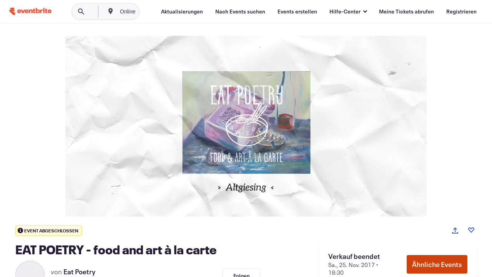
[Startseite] (30, 11)
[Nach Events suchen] (240, 11)
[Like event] (471, 230)
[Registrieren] (461, 11)
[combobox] (153, 11)
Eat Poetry (79, 271)
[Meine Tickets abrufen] (406, 11)
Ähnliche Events (437, 264)
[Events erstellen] (297, 11)
